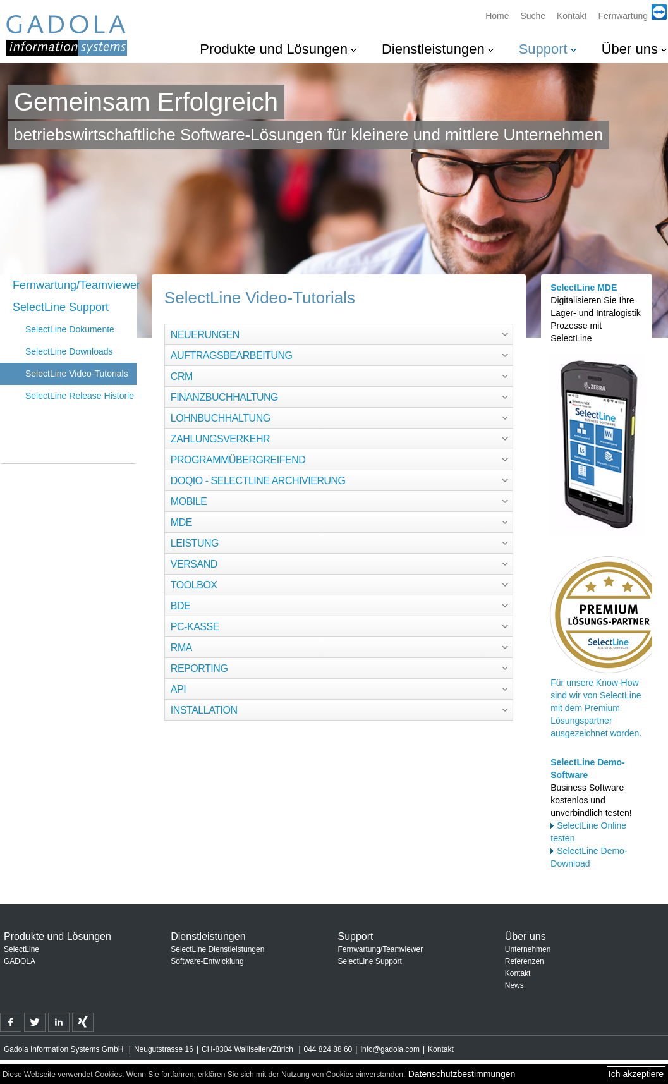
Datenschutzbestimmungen (462, 1074)
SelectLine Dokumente (69, 329)
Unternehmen (528, 949)
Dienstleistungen (433, 49)
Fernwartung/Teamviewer (75, 285)
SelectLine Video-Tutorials (76, 373)
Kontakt (571, 16)
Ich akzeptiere (636, 1074)
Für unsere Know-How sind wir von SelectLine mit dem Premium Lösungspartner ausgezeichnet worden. (595, 708)
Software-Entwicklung (207, 961)
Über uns (630, 49)
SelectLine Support (61, 307)
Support (543, 49)
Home (497, 16)
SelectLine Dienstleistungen (217, 949)
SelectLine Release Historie (79, 396)
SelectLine (21, 949)
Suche (532, 16)
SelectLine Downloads (69, 351)
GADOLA (19, 961)
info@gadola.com (390, 1049)
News (514, 985)
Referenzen (524, 961)
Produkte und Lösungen (274, 49)
